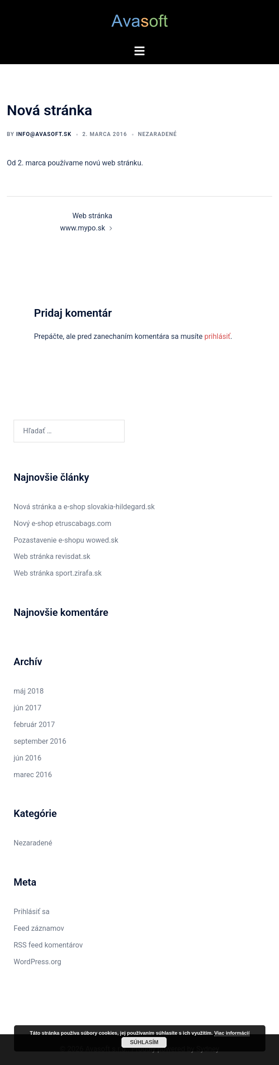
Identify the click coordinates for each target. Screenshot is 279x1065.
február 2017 (34, 724)
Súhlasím (144, 1042)
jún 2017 (27, 708)
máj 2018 (29, 691)
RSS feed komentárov (48, 945)
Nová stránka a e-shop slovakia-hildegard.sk (84, 506)
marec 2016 (33, 774)
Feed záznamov (39, 928)
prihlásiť (217, 336)
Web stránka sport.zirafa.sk (57, 573)
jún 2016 (27, 758)
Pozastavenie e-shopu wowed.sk (66, 540)
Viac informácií (232, 1033)
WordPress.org (37, 961)
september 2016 (40, 741)
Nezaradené (157, 134)
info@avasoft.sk (44, 134)
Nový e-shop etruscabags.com (62, 523)
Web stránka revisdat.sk (52, 556)
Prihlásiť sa (31, 911)
